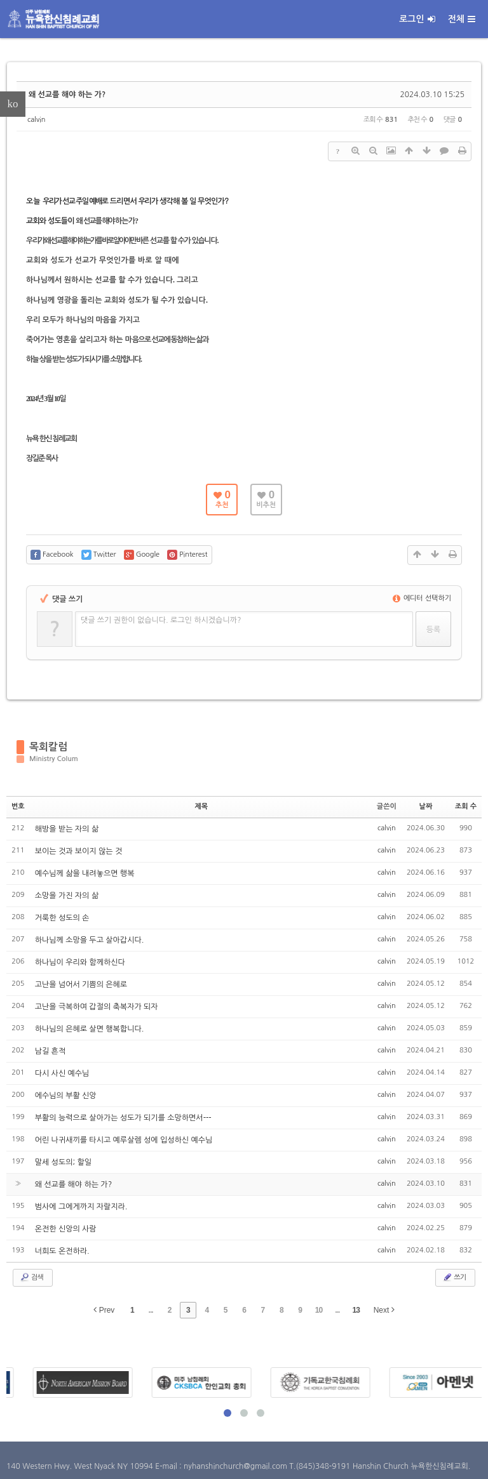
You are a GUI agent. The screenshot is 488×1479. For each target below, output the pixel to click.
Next (384, 1310)
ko (13, 104)
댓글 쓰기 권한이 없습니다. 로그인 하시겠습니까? (161, 620)
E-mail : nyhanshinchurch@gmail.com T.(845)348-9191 (253, 1466)
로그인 (417, 19)
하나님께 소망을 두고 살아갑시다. (89, 940)
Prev (103, 1310)
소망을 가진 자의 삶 (66, 895)
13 (356, 1310)
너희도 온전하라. (62, 1251)
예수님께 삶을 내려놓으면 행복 (85, 873)
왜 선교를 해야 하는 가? (67, 94)
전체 (461, 19)
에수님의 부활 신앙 (66, 1095)
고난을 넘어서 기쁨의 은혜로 (81, 984)
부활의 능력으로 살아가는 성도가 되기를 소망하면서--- (123, 1118)
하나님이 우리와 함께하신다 (80, 962)
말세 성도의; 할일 (63, 1162)
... (151, 1310)
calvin (36, 119)
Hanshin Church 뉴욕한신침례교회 (410, 1466)
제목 (201, 806)
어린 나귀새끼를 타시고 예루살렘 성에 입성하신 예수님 (124, 1140)
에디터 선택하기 (422, 598)
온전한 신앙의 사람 (66, 1229)
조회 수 (466, 806)
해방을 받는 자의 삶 (66, 829)
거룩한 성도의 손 (62, 918)
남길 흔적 (50, 1051)
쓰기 (454, 1277)
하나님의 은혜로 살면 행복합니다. (89, 1029)
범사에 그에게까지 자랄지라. (81, 1206)
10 (318, 1310)
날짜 (426, 806)
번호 (18, 806)
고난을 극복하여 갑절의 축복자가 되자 (96, 1007)
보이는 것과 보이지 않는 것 (79, 851)
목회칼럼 (48, 747)
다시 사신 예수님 (62, 1073)
